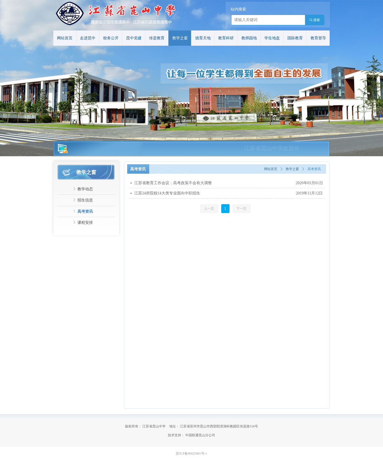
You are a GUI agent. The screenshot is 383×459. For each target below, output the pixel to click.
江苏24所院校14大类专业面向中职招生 (167, 193)
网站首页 (270, 169)
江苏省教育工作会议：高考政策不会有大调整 (173, 183)
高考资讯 (314, 169)
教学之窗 (292, 169)
